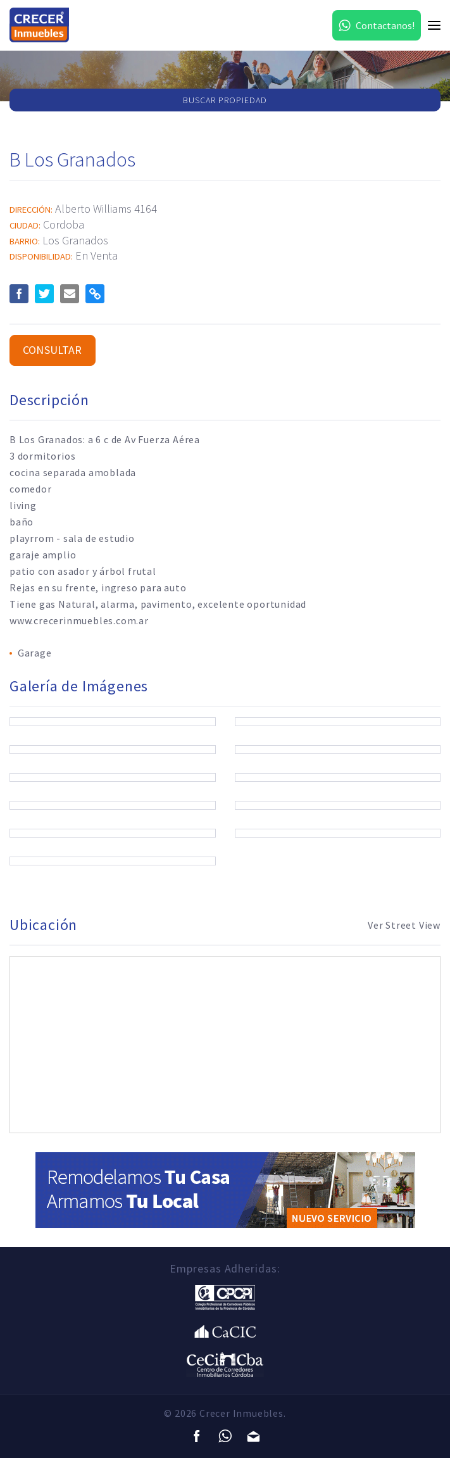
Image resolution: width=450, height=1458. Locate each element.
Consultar (52, 350)
